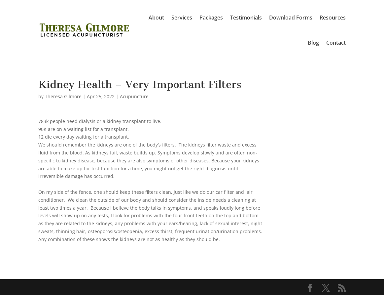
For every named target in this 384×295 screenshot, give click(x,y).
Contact (336, 42)
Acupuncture (134, 96)
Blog (313, 42)
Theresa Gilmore (63, 96)
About (156, 17)
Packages (211, 17)
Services (181, 17)
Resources (333, 17)
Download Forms (290, 17)
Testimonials (246, 17)
